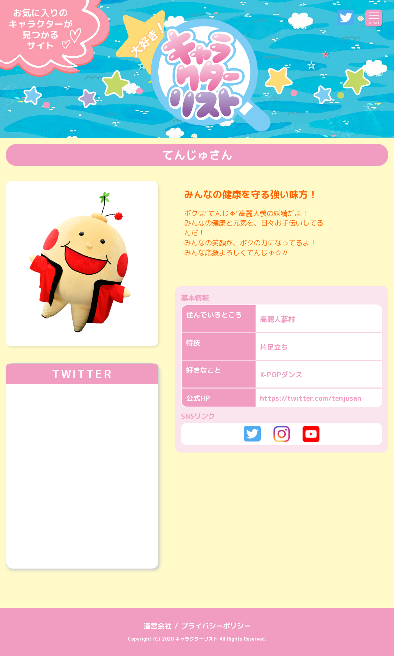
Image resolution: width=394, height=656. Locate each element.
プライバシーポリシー (216, 626)
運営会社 (157, 626)
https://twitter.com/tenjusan (310, 398)
